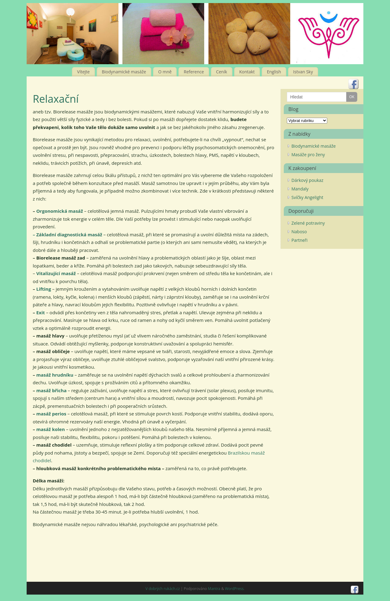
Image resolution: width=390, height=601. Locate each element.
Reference (194, 72)
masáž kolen (50, 429)
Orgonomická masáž (59, 211)
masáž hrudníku (54, 375)
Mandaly (300, 189)
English (274, 72)
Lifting (43, 289)
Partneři (299, 240)
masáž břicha (51, 390)
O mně (165, 72)
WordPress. (235, 588)
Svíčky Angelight (307, 197)
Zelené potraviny (308, 223)
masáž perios (51, 414)
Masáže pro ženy (308, 154)
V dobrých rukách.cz (162, 588)
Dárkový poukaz (307, 180)
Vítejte (83, 72)
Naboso (299, 231)
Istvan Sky (303, 72)
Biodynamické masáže (124, 72)
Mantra (214, 588)
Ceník (221, 72)
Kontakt (247, 72)
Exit (40, 312)
